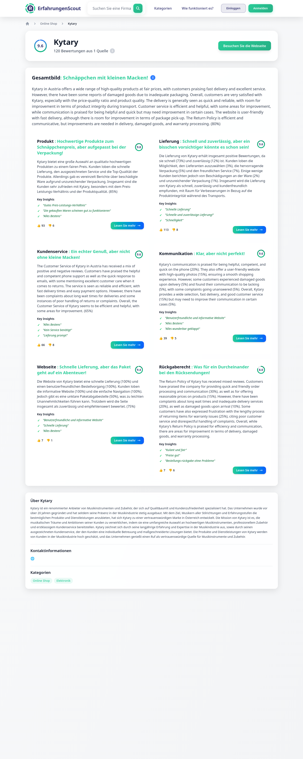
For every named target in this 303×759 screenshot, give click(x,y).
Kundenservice (53, 251)
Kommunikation (176, 254)
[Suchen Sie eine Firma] (116, 8)
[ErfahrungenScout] (53, 8)
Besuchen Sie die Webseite (244, 46)
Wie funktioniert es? (197, 8)
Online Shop (48, 24)
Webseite (47, 367)
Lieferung (169, 141)
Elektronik (63, 581)
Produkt (46, 141)
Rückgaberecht (175, 367)
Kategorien (163, 8)
